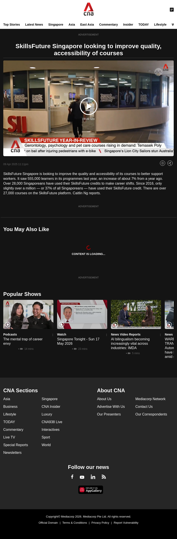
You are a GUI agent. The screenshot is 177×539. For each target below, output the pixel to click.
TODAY (143, 24)
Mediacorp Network (150, 399)
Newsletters (12, 452)
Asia (71, 24)
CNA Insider (51, 406)
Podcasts (10, 334)
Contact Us (144, 406)
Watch (61, 334)
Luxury (47, 414)
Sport (46, 437)
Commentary (108, 24)
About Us (104, 399)
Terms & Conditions (74, 522)
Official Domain (48, 522)
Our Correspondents (151, 414)
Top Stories (11, 24)
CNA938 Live (52, 422)
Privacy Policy (100, 522)
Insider (128, 24)
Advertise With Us (111, 406)
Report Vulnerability (126, 522)
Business (10, 406)
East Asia (87, 24)
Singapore (55, 24)
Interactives (51, 429)
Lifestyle (160, 24)
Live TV (9, 437)
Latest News (34, 24)
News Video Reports (125, 334)
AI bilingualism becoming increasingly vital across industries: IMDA (130, 343)
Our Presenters (109, 414)
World (46, 445)
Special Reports (15, 445)
